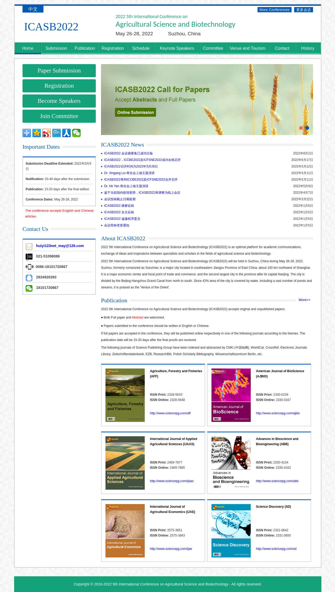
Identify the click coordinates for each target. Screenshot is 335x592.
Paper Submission (59, 70)
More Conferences (274, 10)
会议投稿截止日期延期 (120, 199)
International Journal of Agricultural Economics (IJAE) (172, 509)
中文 (33, 9)
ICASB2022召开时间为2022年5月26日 (131, 166)
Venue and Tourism (248, 48)
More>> (304, 300)
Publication (85, 48)
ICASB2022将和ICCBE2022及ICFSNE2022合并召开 (141, 179)
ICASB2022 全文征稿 (119, 212)
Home (28, 48)
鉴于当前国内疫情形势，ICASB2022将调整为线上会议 (142, 192)
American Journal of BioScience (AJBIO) (280, 373)
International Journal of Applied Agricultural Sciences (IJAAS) (173, 441)
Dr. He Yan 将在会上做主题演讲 (126, 186)
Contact (282, 48)
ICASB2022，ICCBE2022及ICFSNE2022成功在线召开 (142, 160)
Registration (113, 48)
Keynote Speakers (177, 48)
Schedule (141, 48)
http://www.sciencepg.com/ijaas (172, 481)
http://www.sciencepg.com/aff (170, 413)
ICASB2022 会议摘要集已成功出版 (128, 153)
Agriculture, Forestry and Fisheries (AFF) (176, 373)
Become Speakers (59, 101)
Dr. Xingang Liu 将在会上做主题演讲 (129, 173)
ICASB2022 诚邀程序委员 (122, 219)
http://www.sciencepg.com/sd (276, 549)
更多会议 (303, 10)
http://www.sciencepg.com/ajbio (278, 413)
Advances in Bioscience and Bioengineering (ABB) (277, 441)
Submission (56, 48)
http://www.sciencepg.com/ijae (171, 549)
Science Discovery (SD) (273, 507)
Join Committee (59, 116)
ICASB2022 (51, 27)
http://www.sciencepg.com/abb (277, 481)
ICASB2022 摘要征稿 (119, 206)
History (307, 48)
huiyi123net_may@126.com (60, 246)
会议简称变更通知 (116, 225)
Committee (213, 48)
